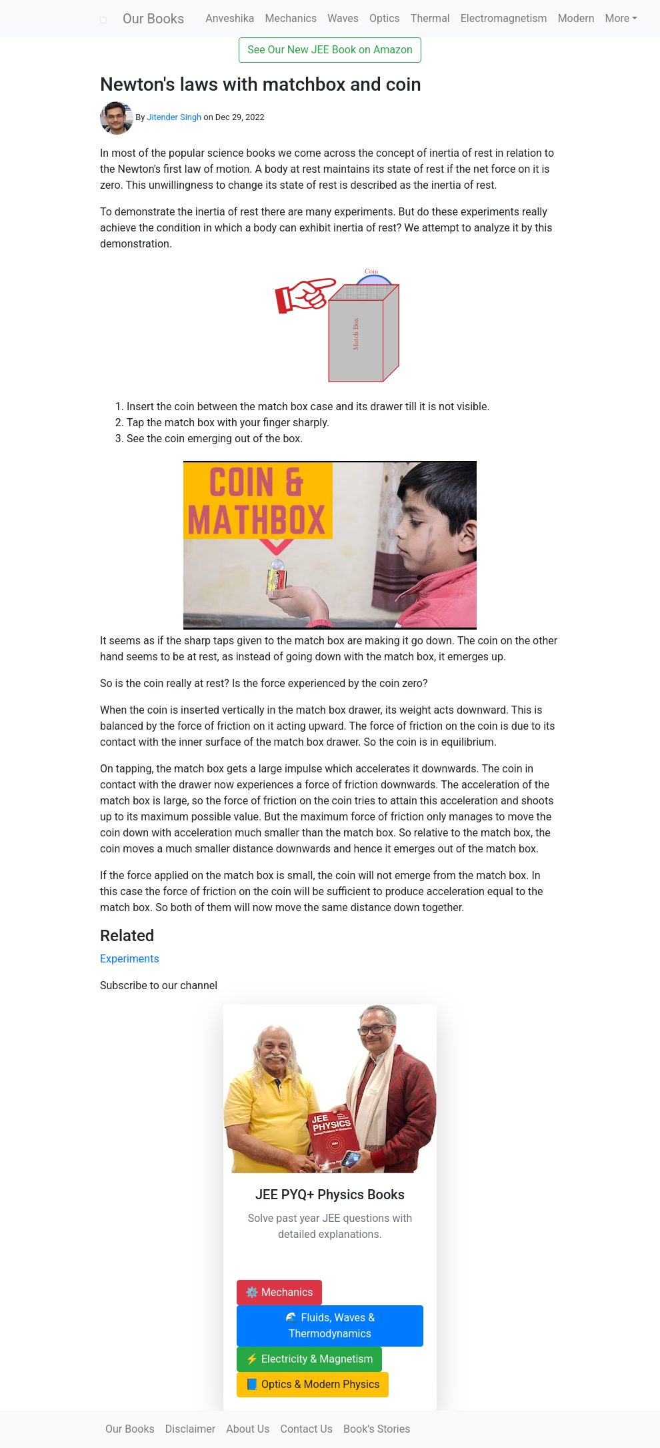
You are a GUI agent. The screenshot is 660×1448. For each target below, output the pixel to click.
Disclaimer (190, 1429)
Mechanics (291, 18)
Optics (384, 18)
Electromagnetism (504, 18)
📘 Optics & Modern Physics (312, 1384)
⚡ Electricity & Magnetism (309, 1359)
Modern (576, 18)
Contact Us (306, 1429)
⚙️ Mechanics (279, 1292)
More (617, 18)
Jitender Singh (174, 117)
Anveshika (229, 18)
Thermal (430, 18)
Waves (343, 18)
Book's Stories (376, 1429)
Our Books (153, 19)
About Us (247, 1429)
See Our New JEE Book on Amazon (330, 49)
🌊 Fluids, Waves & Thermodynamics (330, 1325)
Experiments (129, 958)
